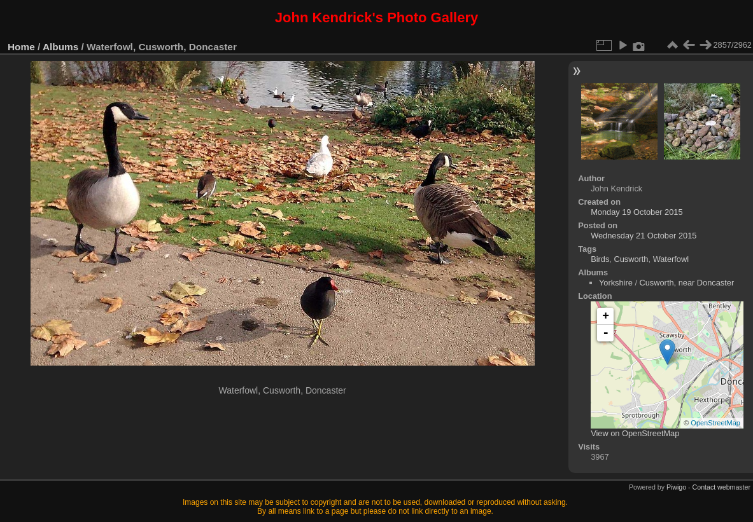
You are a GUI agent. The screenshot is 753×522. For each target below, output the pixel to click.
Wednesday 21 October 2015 (643, 235)
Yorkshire (616, 282)
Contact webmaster (721, 487)
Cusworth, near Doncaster (687, 282)
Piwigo (676, 487)
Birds (600, 259)
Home (21, 46)
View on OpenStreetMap (635, 433)
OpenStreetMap (715, 423)
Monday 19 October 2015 (636, 212)
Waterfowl (671, 259)
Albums (60, 46)
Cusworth (631, 259)
